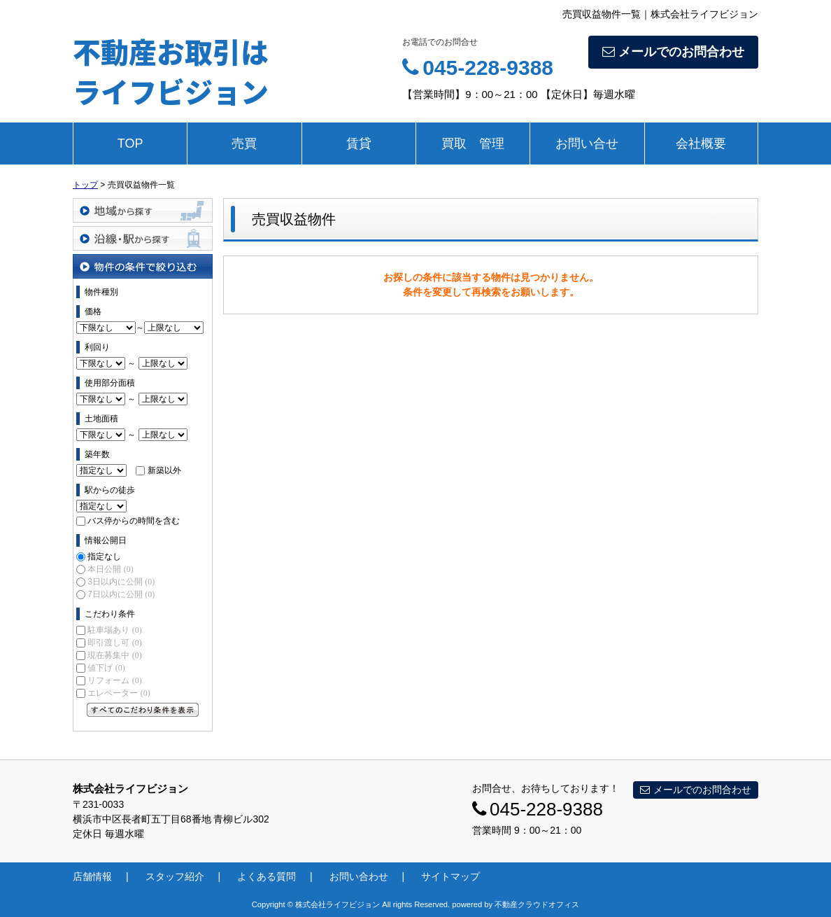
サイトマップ (450, 876)
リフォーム (114, 680)
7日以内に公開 (121, 594)
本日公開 (110, 569)
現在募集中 (114, 655)
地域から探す (143, 210)
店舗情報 (92, 876)
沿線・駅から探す (143, 238)
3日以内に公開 (121, 582)
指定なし (104, 556)
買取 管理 (472, 143)
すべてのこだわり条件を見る (143, 710)
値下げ (106, 668)
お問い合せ (586, 143)
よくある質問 (266, 876)
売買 (244, 143)
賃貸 (358, 143)
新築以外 (164, 470)
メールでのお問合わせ (673, 52)
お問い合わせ (358, 876)
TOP (130, 143)
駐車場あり (114, 630)
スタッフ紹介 (174, 876)
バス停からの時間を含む (133, 521)
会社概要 (701, 143)
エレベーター (118, 693)
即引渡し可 (114, 643)
